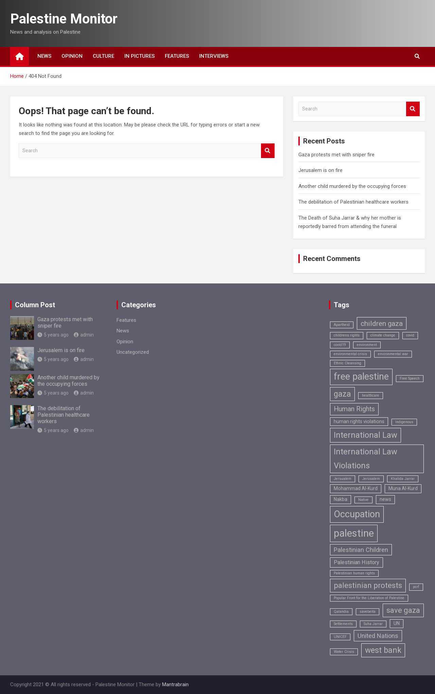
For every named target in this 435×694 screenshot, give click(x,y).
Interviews (213, 56)
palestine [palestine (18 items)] (354, 533)
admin (84, 334)
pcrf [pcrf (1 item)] (416, 587)
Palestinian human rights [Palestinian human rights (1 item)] (354, 573)
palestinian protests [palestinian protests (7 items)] (368, 585)
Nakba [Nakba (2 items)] (340, 499)
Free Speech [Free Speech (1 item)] (410, 378)
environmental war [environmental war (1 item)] (393, 354)
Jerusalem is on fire (320, 170)
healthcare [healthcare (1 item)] (370, 395)
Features (177, 56)
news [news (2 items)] (385, 499)
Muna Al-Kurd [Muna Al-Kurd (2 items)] (403, 488)
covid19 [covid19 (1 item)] (340, 345)
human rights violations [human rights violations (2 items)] (359, 421)
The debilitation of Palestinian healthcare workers (353, 202)
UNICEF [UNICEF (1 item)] (340, 637)
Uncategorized (133, 352)
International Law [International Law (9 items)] (365, 435)
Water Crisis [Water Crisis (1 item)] (344, 651)
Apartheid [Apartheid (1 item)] (342, 325)
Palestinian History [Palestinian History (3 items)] (356, 562)
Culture (103, 56)
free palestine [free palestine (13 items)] (361, 376)
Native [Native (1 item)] (363, 500)
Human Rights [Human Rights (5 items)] (354, 409)
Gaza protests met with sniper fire (336, 155)
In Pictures (139, 56)
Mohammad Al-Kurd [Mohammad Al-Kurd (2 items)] (356, 488)
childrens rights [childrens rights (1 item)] (347, 335)
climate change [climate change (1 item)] (382, 335)
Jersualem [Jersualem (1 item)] (342, 478)
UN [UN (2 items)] (397, 623)
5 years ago (53, 334)
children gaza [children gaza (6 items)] (382, 323)
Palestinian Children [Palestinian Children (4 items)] (361, 549)
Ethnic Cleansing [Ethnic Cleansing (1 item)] (347, 363)
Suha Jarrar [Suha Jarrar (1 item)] (373, 624)
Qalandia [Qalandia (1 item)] (341, 611)
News (44, 56)
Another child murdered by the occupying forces (352, 186)
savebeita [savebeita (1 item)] (368, 611)
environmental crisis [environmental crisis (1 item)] (350, 354)
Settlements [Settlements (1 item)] (343, 624)
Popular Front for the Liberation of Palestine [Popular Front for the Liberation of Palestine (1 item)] (369, 598)
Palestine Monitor (64, 19)
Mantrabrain (175, 684)
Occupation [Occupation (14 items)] (357, 514)
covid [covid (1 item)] (410, 335)
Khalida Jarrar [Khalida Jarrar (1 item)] (403, 478)
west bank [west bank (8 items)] (383, 650)
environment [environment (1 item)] (367, 345)
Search (268, 150)
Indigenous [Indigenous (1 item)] (404, 422)
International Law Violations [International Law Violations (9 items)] (365, 458)
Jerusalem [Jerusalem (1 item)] (371, 478)
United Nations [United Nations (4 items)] (378, 635)
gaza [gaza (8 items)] (342, 394)
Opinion (72, 56)
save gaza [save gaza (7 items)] (403, 610)
